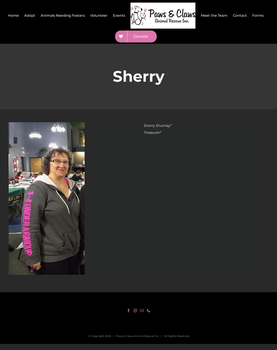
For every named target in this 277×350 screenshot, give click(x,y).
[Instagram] (135, 310)
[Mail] (142, 310)
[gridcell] (206, 129)
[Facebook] (128, 310)
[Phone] (148, 310)
